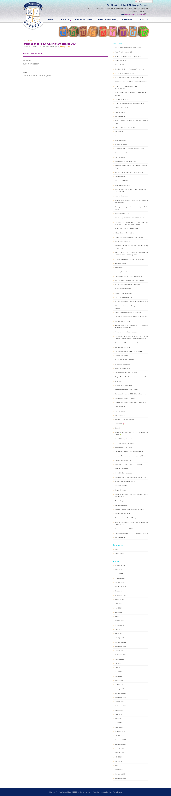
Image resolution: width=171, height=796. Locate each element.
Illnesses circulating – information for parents (130, 172)
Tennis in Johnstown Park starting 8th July (129, 104)
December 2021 (120, 693)
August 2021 (119, 710)
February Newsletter (122, 272)
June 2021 (118, 714)
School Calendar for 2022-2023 (125, 233)
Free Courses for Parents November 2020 (129, 509)
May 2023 (118, 633)
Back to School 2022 (122, 213)
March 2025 (119, 574)
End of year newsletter (122, 241)
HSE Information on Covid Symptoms (127, 285)
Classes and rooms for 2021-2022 (126, 373)
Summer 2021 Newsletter (123, 385)
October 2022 (119, 650)
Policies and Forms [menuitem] (83, 19)
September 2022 (120, 655)
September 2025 (120, 565)
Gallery (117, 549)
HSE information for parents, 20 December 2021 (131, 302)
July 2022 (118, 663)
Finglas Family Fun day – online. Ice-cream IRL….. (131, 377)
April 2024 (118, 612)
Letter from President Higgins (125, 398)
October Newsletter (121, 356)
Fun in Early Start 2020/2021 (124, 443)
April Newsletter (120, 263)
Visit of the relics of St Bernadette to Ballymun (131, 82)
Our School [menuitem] (64, 19)
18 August (118, 381)
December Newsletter (122, 321)
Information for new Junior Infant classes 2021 (130, 402)
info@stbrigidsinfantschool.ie (136, 14)
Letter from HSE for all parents (125, 161)
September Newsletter (122, 364)
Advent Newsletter (121, 505)
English (138, 1)
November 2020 (120, 744)
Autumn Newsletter (121, 196)
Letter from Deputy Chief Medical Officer (129, 452)
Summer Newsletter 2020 (124, 529)
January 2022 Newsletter (123, 293)
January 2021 (119, 736)
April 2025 (118, 570)
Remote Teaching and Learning (125, 481)
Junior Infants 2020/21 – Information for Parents (131, 533)
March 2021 (119, 727)
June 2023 (118, 629)
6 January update (121, 486)
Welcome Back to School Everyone (127, 518)
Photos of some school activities (126, 332)
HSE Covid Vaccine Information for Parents (129, 280)
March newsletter (121, 136)
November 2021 (120, 697)
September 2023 (120, 625)
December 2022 (120, 642)
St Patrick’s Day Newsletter (124, 439)
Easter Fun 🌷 (119, 424)
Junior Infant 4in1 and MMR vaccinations (128, 276)
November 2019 (120, 778)
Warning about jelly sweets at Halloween (129, 351)
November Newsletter (122, 347)
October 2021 (119, 702)
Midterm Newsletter (121, 469)
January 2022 (119, 689)
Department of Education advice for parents (130, 343)
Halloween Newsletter (122, 185)
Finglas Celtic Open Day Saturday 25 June (129, 237)
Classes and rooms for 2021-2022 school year (130, 394)
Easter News (119, 428)
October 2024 (119, 591)
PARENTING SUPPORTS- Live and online (128, 289)
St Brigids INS (65, 47)
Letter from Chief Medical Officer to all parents (131, 317)
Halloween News (120, 140)
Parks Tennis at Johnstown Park (125, 127)
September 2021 (120, 706)
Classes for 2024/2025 (122, 99)
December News (120, 176)
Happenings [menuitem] (127, 19)
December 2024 (120, 587)
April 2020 (118, 765)
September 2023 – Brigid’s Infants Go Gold (129, 149)
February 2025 (120, 578)
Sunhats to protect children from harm (128, 56)
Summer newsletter (121, 153)
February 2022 (120, 685)
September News (121, 144)
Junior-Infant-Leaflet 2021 (33, 53)
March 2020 (119, 770)
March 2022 (119, 680)
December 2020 (120, 740)
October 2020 (119, 748)
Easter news (119, 132)
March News (119, 267)
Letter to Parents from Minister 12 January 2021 (131, 477)
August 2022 (119, 659)
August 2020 (119, 753)
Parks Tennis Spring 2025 (123, 52)
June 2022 (118, 668)
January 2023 (119, 638)
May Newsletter (120, 116)
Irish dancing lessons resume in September (129, 218)
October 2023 (119, 621)
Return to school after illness (124, 73)
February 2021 (120, 731)
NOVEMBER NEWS (121, 181)
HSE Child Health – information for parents (129, 69)
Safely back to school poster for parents (128, 464)
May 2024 (118, 608)
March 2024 (119, 616)
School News (27, 41)
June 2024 (118, 604)
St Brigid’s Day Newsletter (124, 473)
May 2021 (118, 719)
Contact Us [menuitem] (143, 19)
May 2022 (118, 672)
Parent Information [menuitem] (107, 19)
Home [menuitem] (50, 19)
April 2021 (118, 723)
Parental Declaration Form (124, 460)
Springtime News (120, 60)
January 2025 (119, 582)
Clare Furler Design (115, 792)
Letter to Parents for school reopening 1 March (130, 456)
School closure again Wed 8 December (128, 312)
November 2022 (120, 646)
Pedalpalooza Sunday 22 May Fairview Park (129, 259)
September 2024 (120, 595)
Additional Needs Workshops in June (127, 108)
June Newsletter (120, 112)
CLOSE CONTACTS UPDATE (124, 360)
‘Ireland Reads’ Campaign (123, 447)
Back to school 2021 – (122, 368)
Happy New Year (120, 490)
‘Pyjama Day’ (119, 501)
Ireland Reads (119, 65)
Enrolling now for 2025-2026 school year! (129, 77)
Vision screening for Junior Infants (126, 390)
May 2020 (118, 761)
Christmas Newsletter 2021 (124, 297)
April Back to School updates (124, 419)
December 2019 (120, 774)
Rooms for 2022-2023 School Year (126, 229)
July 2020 (118, 757)
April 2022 (118, 676)
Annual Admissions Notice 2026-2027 (128, 48)
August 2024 (119, 599)
